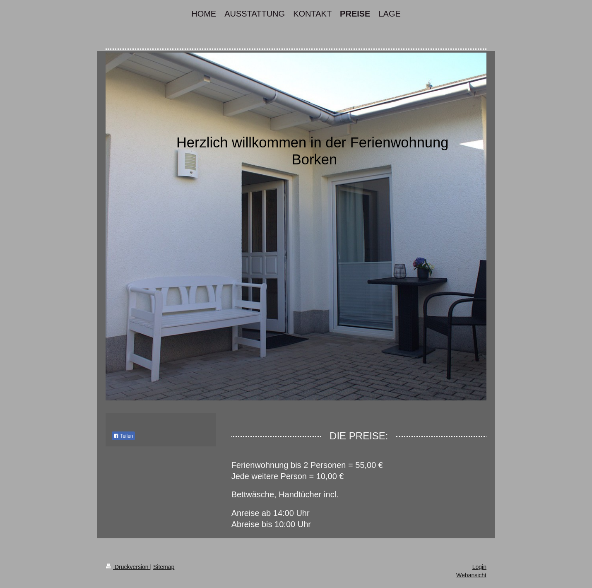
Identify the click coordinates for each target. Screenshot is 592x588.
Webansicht (471, 575)
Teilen (123, 436)
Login (479, 567)
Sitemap (163, 567)
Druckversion (128, 567)
